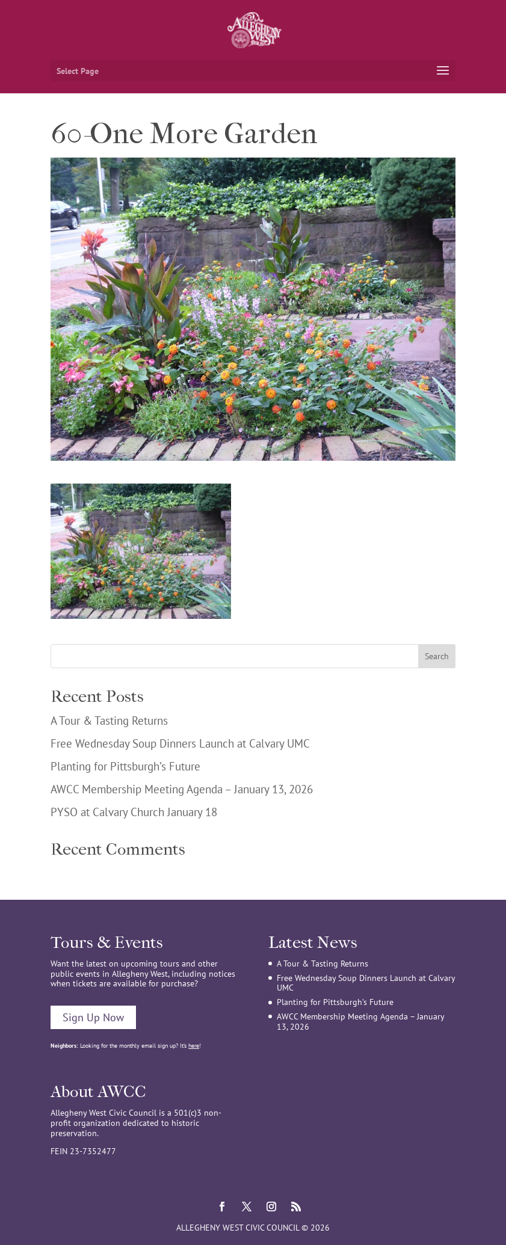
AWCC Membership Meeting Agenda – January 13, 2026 (182, 789)
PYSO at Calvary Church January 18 (134, 812)
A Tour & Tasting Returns (109, 720)
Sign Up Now (93, 1017)
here (193, 1046)
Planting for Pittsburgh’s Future (125, 766)
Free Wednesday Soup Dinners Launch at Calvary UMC (180, 743)
